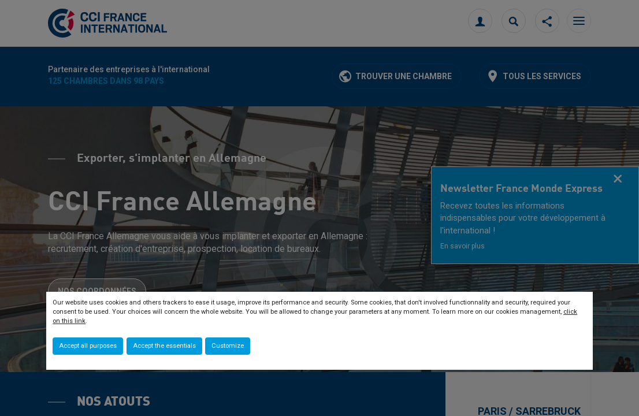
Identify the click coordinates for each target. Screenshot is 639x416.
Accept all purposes (88, 346)
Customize (227, 346)
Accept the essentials (164, 346)
